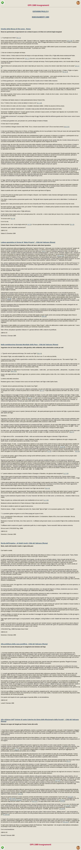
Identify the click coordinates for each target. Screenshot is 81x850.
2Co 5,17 (34, 801)
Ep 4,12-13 (13, 800)
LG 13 (77, 451)
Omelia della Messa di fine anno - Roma (16, 29)
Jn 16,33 (62, 808)
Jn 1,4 (13, 218)
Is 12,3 (17, 749)
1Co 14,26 (12, 798)
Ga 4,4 (39, 353)
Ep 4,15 (62, 801)
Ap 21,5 (66, 126)
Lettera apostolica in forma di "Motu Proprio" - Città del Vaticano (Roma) (28, 242)
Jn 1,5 (72, 224)
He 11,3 (65, 72)
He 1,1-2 (13, 371)
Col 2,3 (20, 794)
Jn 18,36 (62, 447)
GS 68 (9, 298)
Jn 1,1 (18, 38)
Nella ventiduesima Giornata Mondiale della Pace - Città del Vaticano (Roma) (29, 344)
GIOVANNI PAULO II (40, 11)
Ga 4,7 (72, 432)
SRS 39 (44, 316)
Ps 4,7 (68, 761)
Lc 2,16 (66, 473)
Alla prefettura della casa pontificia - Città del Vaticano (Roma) (24, 644)
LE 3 (43, 251)
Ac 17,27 (57, 780)
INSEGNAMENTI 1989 (40, 17)
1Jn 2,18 (69, 40)
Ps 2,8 (49, 451)
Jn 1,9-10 (67, 805)
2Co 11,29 (60, 255)
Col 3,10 (70, 797)
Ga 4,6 (30, 398)
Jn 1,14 (39, 103)
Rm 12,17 (66, 822)
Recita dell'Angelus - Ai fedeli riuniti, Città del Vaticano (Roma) (24, 543)
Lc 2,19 (46, 500)
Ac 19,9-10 (6, 814)
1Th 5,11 (61, 800)
